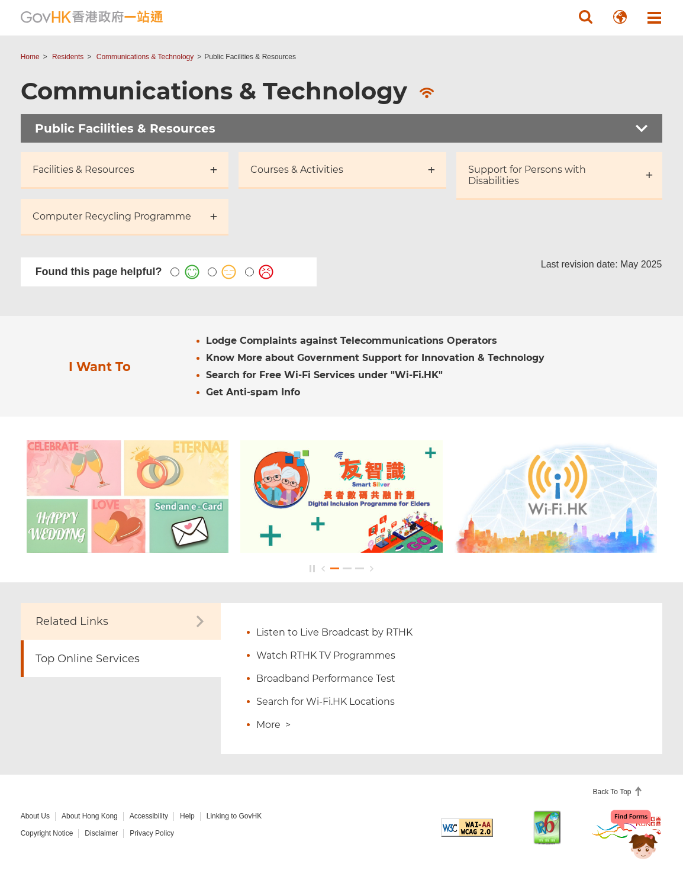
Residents (67, 57)
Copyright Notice (47, 833)
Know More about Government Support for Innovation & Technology (375, 357)
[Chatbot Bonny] (634, 837)
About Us (35, 816)
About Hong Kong (90, 816)
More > (273, 724)
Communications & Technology (145, 57)
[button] (585, 17)
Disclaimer (101, 833)
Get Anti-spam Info (253, 392)
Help (187, 816)
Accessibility (149, 816)
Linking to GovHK (234, 816)
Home (30, 57)
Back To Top (613, 792)
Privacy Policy (152, 833)
